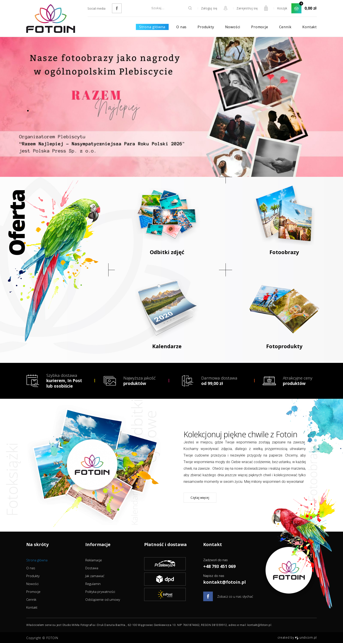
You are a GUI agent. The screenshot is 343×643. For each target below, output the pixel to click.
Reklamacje (93, 560)
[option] (171, 107)
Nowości (232, 27)
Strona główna (152, 27)
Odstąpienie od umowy (102, 599)
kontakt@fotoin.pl (224, 582)
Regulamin (93, 584)
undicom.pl (306, 637)
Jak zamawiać (94, 576)
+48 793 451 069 (219, 566)
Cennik (285, 27)
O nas (181, 27)
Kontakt (309, 27)
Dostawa (91, 568)
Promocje (259, 27)
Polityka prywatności (100, 591)
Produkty (206, 27)
